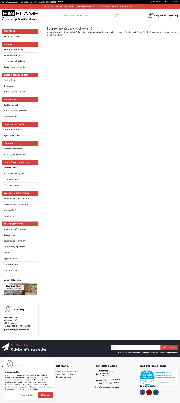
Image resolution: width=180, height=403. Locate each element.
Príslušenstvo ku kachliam (15, 111)
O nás (50, 6)
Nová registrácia (171, 2)
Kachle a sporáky (11, 105)
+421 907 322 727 (106, 380)
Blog (131, 6)
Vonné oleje (9, 216)
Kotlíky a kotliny (11, 179)
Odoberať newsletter (29, 349)
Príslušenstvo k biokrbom (15, 61)
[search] (116, 16)
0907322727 (51, 2)
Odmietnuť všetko (27, 395)
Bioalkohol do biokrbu (13, 55)
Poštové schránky (12, 264)
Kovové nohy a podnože (14, 247)
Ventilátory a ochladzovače (16, 198)
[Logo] (21, 15)
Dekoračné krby (10, 116)
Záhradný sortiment (13, 149)
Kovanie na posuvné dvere (15, 241)
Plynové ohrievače (12, 135)
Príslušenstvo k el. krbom (15, 92)
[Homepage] (45, 6)
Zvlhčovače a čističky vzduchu (17, 204)
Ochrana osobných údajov (107, 6)
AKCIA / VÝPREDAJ (12, 36)
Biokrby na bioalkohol (13, 49)
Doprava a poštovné (64, 6)
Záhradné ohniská (12, 185)
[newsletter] (169, 347)
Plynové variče (10, 258)
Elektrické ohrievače (12, 130)
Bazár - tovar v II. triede (14, 67)
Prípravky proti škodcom (15, 154)
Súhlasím (45, 395)
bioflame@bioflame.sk (33, 2)
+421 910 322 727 (105, 383)
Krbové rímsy (9, 86)
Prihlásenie (157, 2)
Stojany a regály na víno (15, 229)
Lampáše (8, 252)
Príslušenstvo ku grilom (14, 173)
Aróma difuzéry (11, 210)
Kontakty (124, 6)
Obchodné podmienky (84, 6)
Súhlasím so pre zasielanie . (149, 352)
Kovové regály (10, 235)
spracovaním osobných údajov (142, 352)
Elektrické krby (10, 80)
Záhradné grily (10, 168)
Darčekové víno (10, 270)
